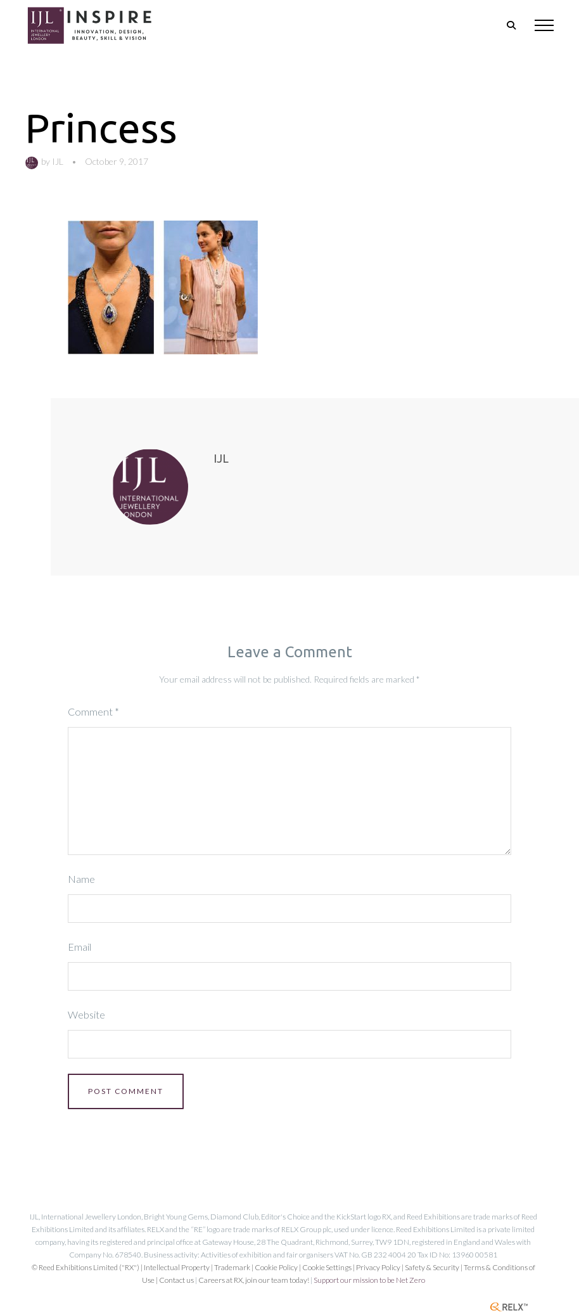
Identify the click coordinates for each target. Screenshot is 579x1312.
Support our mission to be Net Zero (369, 1280)
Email (79, 947)
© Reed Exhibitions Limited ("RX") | (88, 1267)
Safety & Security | (433, 1267)
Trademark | (234, 1267)
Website (86, 1014)
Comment (93, 711)
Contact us (176, 1280)
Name (81, 879)
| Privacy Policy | (379, 1267)
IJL (57, 161)
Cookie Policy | (278, 1267)
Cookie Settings (327, 1267)
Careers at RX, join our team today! (253, 1280)
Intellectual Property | (179, 1267)
